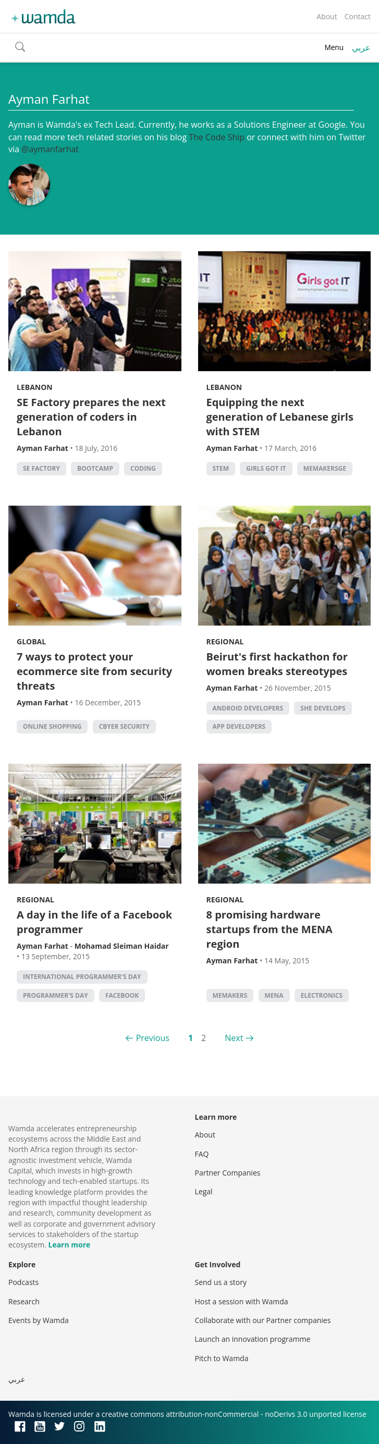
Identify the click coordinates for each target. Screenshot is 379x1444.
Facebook (122, 995)
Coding (143, 468)
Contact (358, 16)
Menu (334, 47)
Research (24, 1301)
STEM (221, 468)
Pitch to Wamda (222, 1358)
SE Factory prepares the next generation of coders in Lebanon (91, 416)
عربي (361, 47)
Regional (225, 641)
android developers (248, 708)
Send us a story (221, 1282)
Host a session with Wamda (241, 1301)
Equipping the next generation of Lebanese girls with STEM (279, 416)
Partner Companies (228, 1173)
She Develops (322, 708)
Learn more (69, 1245)
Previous (152, 1038)
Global (31, 641)
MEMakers (230, 995)
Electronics (322, 995)
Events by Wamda (38, 1320)
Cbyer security (124, 726)
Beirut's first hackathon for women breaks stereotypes (277, 664)
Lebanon (35, 387)
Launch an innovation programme (253, 1339)
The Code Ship (216, 137)
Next (234, 1038)
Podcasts (23, 1282)
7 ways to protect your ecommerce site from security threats (94, 671)
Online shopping (52, 726)
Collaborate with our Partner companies (263, 1320)
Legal (204, 1191)
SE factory (41, 468)
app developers (239, 726)
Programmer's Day (55, 995)
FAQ (202, 1154)
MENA (274, 995)
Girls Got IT (266, 468)
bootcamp (95, 468)
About (326, 16)
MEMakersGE (324, 468)
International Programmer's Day (82, 976)
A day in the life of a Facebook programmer (94, 922)
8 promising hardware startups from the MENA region (269, 929)
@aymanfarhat (50, 149)
